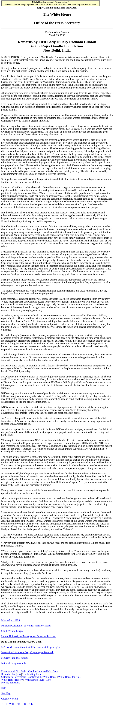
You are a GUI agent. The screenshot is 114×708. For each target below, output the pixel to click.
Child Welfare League (12, 631)
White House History (12, 679)
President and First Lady (13, 671)
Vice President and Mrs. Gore (43, 671)
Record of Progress (11, 674)
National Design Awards (13, 663)
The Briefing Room (32, 674)
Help (48, 679)
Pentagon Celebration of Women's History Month (26, 625)
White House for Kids (69, 677)
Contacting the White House (42, 677)
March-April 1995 (10, 620)
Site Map (5, 693)
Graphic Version (9, 698)
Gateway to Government (13, 677)
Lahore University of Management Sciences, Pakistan (28, 636)
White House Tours (34, 679)
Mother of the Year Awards (14, 657)
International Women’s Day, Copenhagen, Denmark (27, 652)
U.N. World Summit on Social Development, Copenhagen (30, 647)
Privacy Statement (10, 682)
